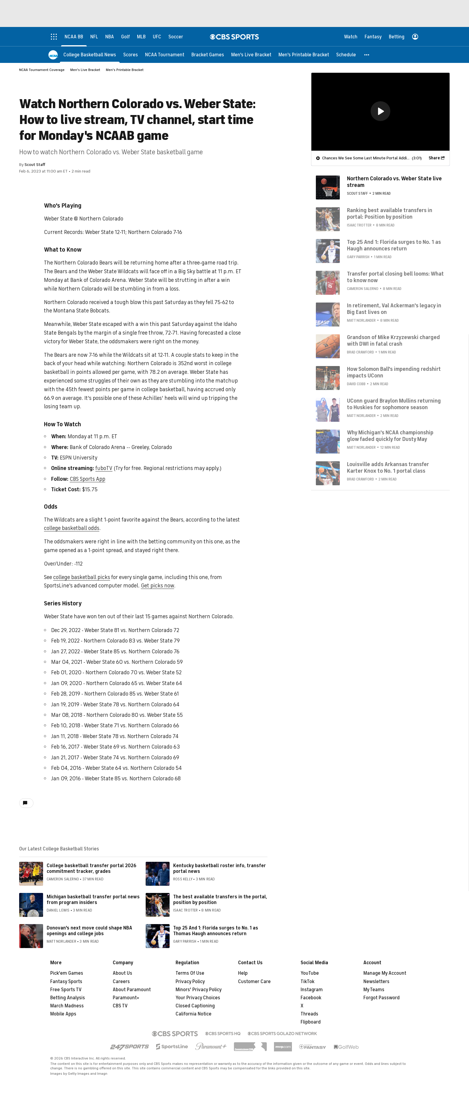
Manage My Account (384, 973)
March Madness (67, 1006)
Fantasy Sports (66, 982)
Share (434, 158)
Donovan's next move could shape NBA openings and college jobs (89, 931)
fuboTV (103, 468)
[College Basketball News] (90, 54)
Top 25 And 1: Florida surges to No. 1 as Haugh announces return (394, 245)
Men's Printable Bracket (125, 70)
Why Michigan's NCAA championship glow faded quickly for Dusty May (390, 435)
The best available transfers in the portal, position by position (220, 900)
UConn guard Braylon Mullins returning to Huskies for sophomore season (394, 404)
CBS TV (120, 1006)
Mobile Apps (63, 1014)
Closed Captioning (195, 1006)
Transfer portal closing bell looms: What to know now (395, 277)
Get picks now (157, 585)
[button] (367, 54)
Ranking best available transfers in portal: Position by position (389, 213)
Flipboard (311, 1022)
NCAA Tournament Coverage (42, 70)
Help (243, 973)
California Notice (193, 1014)
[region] (380, 112)
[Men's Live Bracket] (251, 54)
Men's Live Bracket (85, 70)
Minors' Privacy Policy (199, 990)
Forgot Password (381, 998)
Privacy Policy (190, 982)
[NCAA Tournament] (164, 54)
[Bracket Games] (208, 54)
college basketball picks (81, 577)
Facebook (311, 998)
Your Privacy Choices (198, 998)
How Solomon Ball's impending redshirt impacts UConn (394, 372)
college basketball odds (71, 528)
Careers (121, 982)
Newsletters (376, 982)
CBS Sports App (87, 479)
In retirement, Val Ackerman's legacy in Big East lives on (394, 308)
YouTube (310, 973)
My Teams (373, 990)
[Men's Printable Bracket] (304, 54)
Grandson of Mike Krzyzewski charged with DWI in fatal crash (393, 340)
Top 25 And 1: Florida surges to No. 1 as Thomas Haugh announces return (215, 931)
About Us (122, 973)
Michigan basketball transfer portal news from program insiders (93, 900)
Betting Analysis (67, 998)
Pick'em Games (66, 973)
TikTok (307, 982)
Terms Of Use (190, 973)
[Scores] (130, 54)
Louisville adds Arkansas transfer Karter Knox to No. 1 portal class (388, 467)
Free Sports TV (66, 990)
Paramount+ (126, 998)
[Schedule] (346, 54)
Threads (309, 1014)
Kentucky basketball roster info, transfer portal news (219, 868)
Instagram (312, 990)
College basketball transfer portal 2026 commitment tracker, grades (91, 868)
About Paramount (132, 990)
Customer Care (254, 982)
